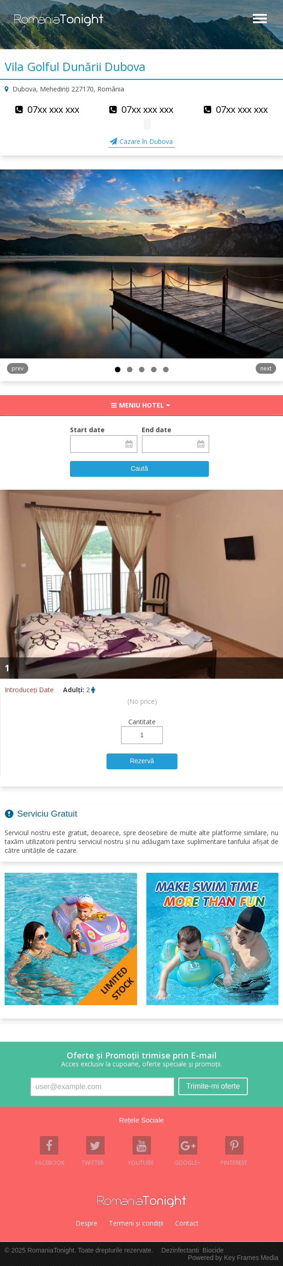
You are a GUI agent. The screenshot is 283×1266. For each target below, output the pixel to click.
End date (156, 429)
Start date (87, 429)
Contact (187, 1223)
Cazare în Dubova (146, 141)
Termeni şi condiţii (136, 1223)
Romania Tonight (142, 1201)
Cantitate (142, 721)
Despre (86, 1223)
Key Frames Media (251, 1257)
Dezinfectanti (180, 1250)
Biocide (213, 1250)
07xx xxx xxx (53, 109)
